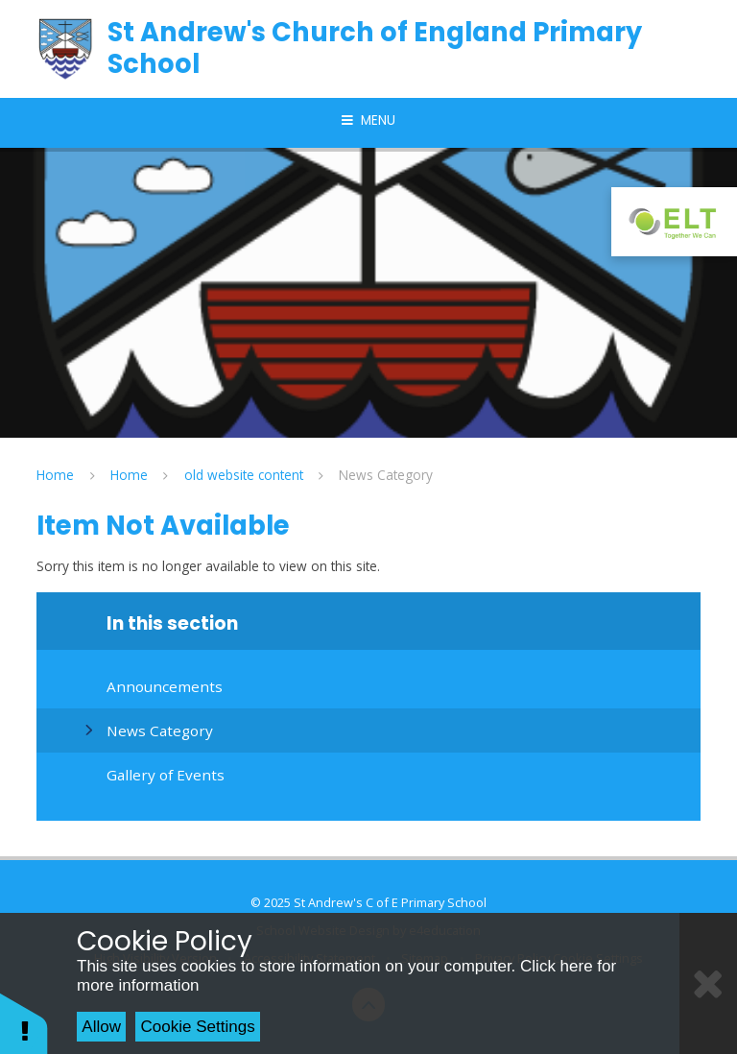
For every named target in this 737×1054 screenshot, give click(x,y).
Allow (101, 1027)
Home (55, 475)
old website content (243, 475)
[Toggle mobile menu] (368, 121)
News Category (386, 475)
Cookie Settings (198, 1027)
